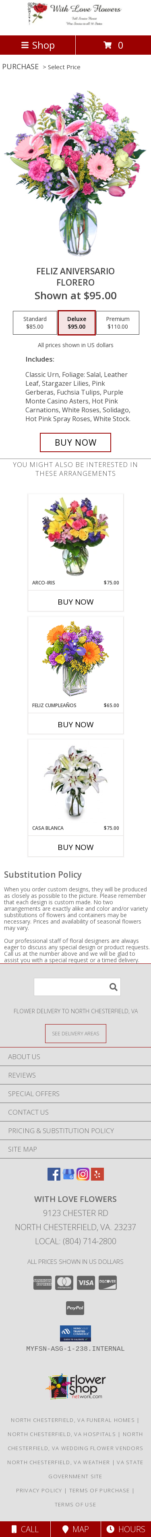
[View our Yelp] (97, 1178)
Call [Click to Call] (25, 1529)
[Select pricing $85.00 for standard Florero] (35, 323)
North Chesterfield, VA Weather (58, 1462)
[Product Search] (77, 987)
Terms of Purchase (99, 1490)
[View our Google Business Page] (68, 1178)
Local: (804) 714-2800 (75, 1241)
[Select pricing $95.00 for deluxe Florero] (77, 323)
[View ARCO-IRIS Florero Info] (75, 536)
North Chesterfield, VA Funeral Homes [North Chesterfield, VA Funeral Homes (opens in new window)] (73, 1420)
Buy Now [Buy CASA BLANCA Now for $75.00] (76, 847)
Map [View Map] (75, 1529)
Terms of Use (76, 1504)
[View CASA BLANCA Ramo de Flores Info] (75, 782)
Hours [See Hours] (125, 1529)
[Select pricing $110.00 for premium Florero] (118, 323)
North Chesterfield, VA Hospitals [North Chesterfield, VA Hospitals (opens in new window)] (62, 1434)
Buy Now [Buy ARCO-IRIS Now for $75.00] (76, 602)
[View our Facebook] (54, 1178)
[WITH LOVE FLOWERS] (75, 23)
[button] (75, 1333)
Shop (38, 44)
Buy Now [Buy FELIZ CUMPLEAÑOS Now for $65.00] (76, 724)
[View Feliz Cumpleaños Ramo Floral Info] (75, 659)
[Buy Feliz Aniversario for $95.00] (76, 442)
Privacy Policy (39, 1490)
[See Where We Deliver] (75, 1033)
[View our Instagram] (83, 1178)
